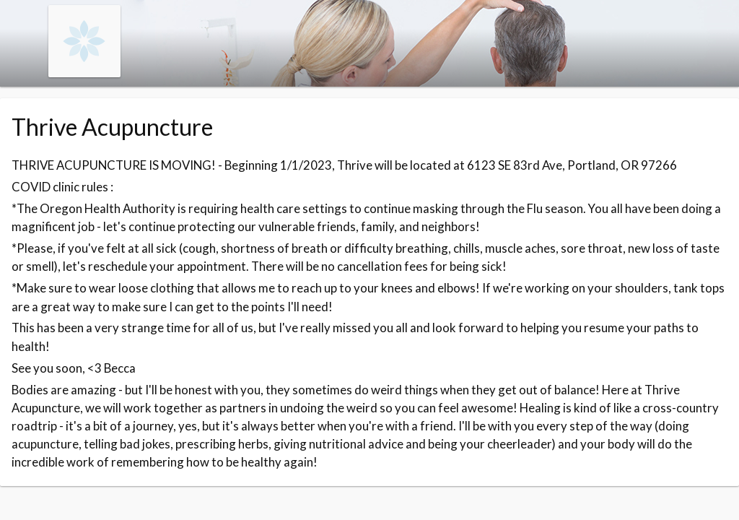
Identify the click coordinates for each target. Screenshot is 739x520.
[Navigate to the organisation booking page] (84, 72)
